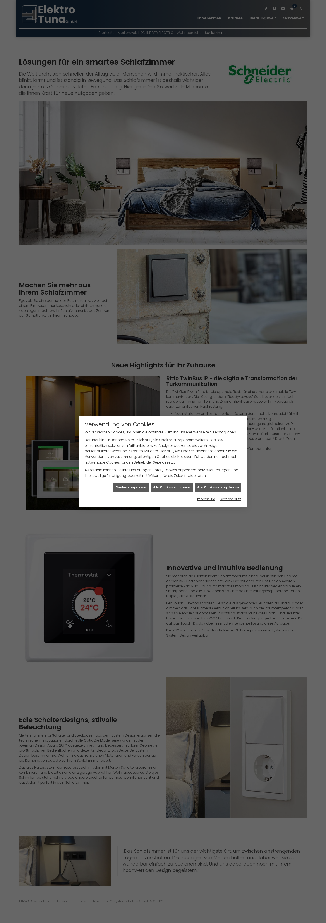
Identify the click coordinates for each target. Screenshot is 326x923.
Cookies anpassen (130, 466)
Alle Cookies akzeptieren (218, 466)
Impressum (206, 477)
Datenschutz (230, 477)
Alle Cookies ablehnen (171, 466)
